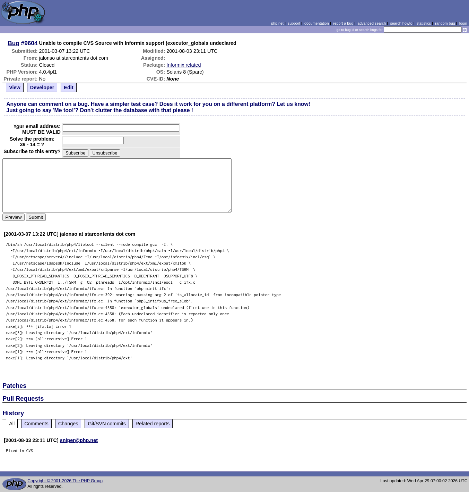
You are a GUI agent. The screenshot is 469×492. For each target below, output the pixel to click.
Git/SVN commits (107, 423)
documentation (316, 23)
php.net (277, 23)
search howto (401, 23)
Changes (68, 423)
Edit (68, 87)
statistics (424, 23)
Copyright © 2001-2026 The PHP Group (65, 480)
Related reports (153, 423)
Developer (42, 87)
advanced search (371, 23)
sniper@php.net (79, 440)
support (294, 23)
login (463, 23)
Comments (36, 423)
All (12, 423)
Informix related (183, 65)
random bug (445, 23)
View (14, 87)
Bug (13, 43)
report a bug (343, 23)
